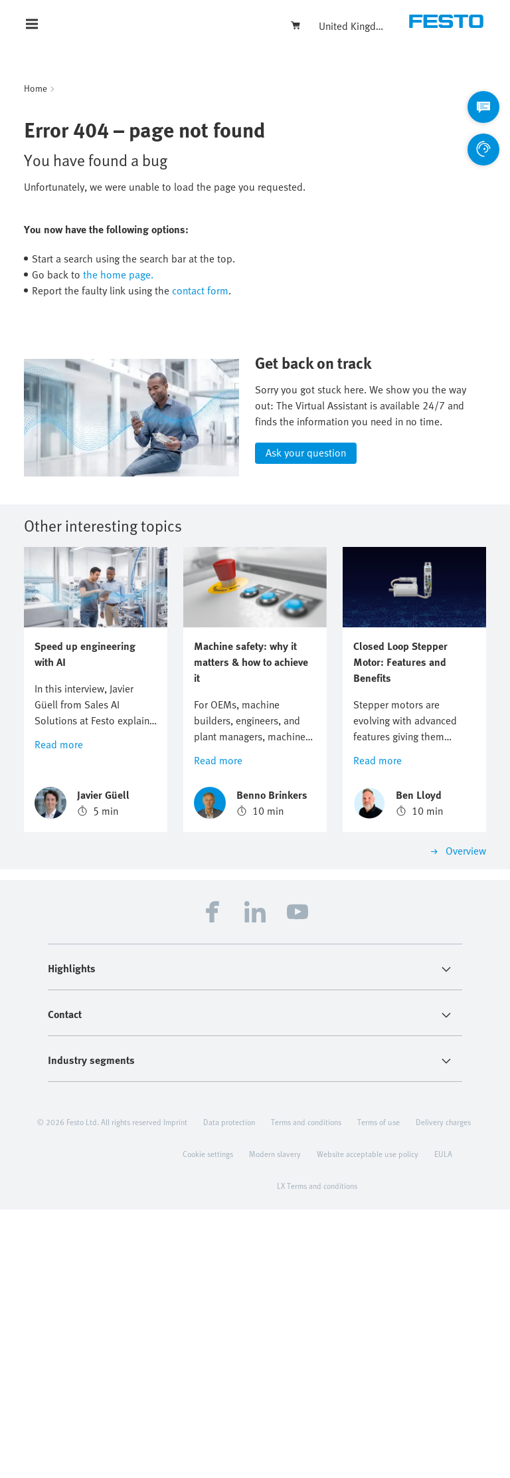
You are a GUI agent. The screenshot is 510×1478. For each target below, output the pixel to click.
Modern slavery (275, 1422)
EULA (443, 1422)
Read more (59, 1013)
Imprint (175, 1390)
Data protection (229, 1390)
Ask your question (306, 721)
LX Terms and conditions (317, 1454)
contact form (200, 290)
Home (35, 88)
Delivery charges (443, 1390)
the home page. (118, 274)
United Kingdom (352, 26)
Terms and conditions (306, 1390)
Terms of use (378, 1390)
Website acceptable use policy (367, 1422)
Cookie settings (208, 1422)
